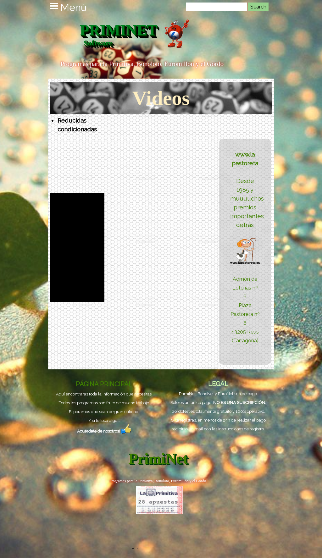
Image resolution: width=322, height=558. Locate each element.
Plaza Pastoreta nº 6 (245, 314)
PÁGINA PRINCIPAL (104, 384)
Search (258, 7)
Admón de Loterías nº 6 (245, 288)
